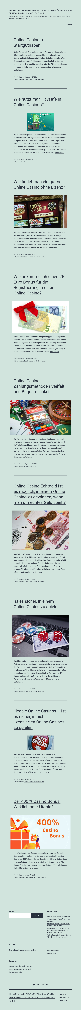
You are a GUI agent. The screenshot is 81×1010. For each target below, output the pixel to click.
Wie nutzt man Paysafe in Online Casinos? (58, 920)
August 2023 (51, 953)
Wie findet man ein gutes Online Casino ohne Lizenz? (58, 925)
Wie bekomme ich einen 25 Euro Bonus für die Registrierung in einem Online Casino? (58, 930)
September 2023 (53, 950)
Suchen (11, 911)
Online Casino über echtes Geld (34, 79)
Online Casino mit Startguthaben (58, 916)
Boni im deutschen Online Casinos (35, 361)
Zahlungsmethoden (30, 162)
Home (69, 24)
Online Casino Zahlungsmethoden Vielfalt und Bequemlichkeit (39, 386)
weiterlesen (18, 70)
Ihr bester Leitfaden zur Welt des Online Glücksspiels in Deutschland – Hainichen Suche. (32, 997)
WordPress (63, 1000)
